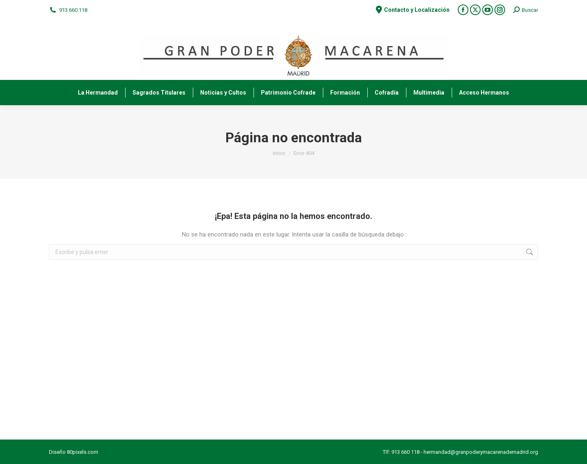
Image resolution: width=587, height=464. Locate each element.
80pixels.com (82, 452)
